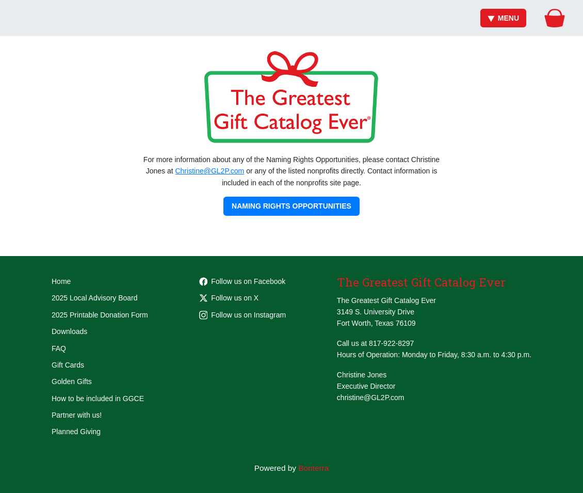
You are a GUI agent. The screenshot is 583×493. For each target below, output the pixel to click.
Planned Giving (76, 431)
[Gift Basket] (555, 18)
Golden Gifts (72, 381)
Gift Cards (68, 365)
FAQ (59, 348)
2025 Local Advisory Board (95, 298)
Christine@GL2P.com (209, 171)
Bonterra (313, 468)
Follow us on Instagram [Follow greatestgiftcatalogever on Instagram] (242, 315)
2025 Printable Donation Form (100, 315)
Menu (503, 18)
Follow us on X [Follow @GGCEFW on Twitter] (229, 298)
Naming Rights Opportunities (291, 206)
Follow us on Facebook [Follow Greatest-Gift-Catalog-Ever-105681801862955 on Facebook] (242, 281)
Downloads (69, 331)
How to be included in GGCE (98, 398)
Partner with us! (77, 415)
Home (61, 281)
